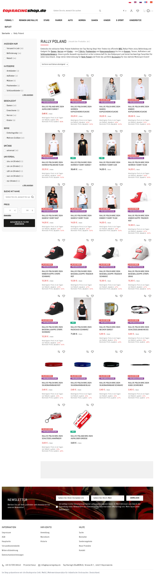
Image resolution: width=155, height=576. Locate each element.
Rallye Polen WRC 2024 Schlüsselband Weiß (138, 328)
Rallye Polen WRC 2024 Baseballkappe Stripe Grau (138, 274)
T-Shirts (81, 52)
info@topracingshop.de (50, 565)
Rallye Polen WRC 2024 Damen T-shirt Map (52, 216)
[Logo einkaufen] (24, 10)
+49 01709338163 (13, 565)
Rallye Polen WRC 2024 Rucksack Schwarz (81, 328)
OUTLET (8, 27)
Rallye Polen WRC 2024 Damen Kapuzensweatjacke (109, 109)
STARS (46, 20)
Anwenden (7, 215)
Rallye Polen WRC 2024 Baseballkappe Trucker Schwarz (110, 274)
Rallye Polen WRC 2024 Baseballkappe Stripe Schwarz (52, 329)
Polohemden (91, 52)
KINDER (107, 20)
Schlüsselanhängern (49, 54)
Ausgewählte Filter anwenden (19, 223)
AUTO (70, 20)
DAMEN (94, 20)
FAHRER (58, 20)
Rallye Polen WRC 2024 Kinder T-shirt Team (109, 216)
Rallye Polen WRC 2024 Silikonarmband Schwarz (111, 384)
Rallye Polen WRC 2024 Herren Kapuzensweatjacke (81, 109)
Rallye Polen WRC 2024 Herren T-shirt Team (138, 163)
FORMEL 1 (9, 20)
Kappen (127, 52)
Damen (54, 52)
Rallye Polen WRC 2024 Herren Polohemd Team (52, 163)
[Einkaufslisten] (137, 11)
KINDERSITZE (135, 20)
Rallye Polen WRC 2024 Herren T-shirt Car (109, 163)
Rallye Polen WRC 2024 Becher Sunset (109, 328)
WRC (120, 49)
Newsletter (17, 499)
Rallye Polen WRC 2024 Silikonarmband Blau (81, 384)
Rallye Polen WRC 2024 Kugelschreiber (138, 384)
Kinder (70, 52)
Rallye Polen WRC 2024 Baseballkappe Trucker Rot (82, 274)
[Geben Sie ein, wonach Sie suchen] (77, 11)
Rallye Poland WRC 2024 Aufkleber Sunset (53, 107)
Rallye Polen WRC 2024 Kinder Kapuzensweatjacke (138, 109)
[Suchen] (100, 11)
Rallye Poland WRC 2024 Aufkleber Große (82, 437)
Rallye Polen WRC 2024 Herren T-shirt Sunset (81, 163)
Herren (60, 52)
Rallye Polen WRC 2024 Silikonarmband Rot (52, 384)
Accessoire (116, 57)
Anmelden (134, 498)
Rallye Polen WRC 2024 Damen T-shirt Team (81, 216)
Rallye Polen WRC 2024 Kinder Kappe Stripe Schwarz (52, 274)
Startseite (6, 34)
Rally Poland (86, 57)
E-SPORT (120, 20)
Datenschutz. (64, 509)
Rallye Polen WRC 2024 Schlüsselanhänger (52, 437)
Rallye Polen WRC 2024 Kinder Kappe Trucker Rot (138, 218)
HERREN (82, 20)
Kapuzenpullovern (107, 52)
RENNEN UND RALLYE (28, 20)
